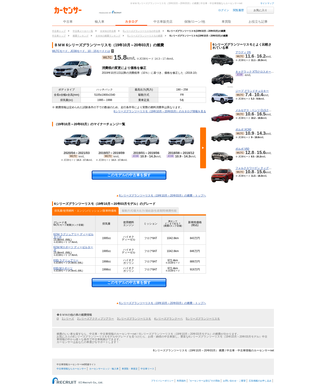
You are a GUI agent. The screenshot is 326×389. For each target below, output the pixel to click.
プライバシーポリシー (162, 380)
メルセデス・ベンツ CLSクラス (254, 110)
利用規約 (181, 380)
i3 (58, 318)
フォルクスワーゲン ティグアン (254, 168)
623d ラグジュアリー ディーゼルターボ (73, 236)
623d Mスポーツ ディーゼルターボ (73, 249)
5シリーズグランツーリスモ (203, 318)
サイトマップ (267, 3)
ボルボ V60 (242, 148)
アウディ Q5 (243, 52)
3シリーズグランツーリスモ (134, 318)
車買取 (226, 21)
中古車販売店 (163, 21)
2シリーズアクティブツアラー (95, 318)
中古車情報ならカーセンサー (71, 368)
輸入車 (99, 21)
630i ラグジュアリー (65, 260)
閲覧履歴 (238, 10)
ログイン (223, 10)
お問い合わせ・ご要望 (234, 380)
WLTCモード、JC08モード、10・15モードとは (83, 51)
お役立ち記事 (258, 21)
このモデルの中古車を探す (129, 175)
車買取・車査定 (130, 368)
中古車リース (147, 368)
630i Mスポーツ (62, 268)
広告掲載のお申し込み (260, 380)
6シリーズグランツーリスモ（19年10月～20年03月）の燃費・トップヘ (162, 195)
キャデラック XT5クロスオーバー (255, 71)
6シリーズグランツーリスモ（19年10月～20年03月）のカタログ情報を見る (160, 111)
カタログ (131, 21)
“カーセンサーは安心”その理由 (204, 380)
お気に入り (260, 10)
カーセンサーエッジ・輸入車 (104, 368)
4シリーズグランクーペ (168, 318)
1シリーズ (68, 318)
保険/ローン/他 (194, 21)
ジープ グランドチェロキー (252, 91)
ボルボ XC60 (243, 129)
